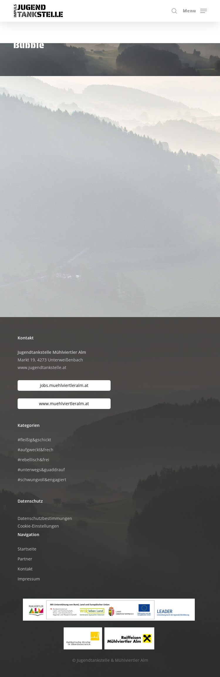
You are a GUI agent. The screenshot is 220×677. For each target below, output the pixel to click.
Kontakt (25, 569)
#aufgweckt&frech (35, 449)
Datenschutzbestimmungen (45, 518)
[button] (195, 10)
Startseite (27, 549)
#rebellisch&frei (33, 459)
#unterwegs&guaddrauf (41, 469)
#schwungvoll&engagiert (42, 479)
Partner (25, 559)
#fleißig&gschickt (34, 439)
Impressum (29, 579)
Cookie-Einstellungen (38, 526)
